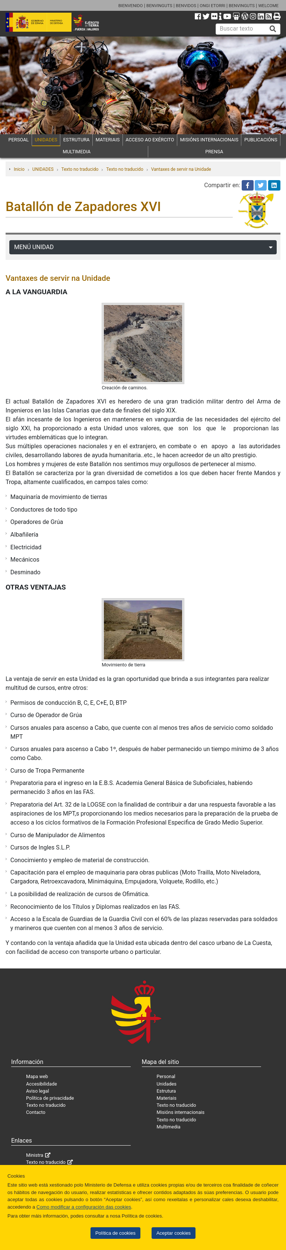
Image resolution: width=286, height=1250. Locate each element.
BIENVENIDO (130, 5)
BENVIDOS (186, 5)
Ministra (34, 1155)
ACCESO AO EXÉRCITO (149, 139)
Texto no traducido (79, 169)
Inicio (19, 169)
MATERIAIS (108, 139)
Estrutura (166, 1091)
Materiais (167, 1098)
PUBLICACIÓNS (260, 139)
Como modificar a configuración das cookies (83, 1207)
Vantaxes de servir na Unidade (181, 169)
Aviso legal (37, 1091)
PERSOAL (18, 139)
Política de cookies (115, 1233)
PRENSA (214, 151)
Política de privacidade (50, 1098)
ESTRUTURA (76, 139)
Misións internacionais (181, 1112)
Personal (166, 1076)
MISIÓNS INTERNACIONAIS (209, 139)
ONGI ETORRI (212, 5)
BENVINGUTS (159, 5)
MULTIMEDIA (77, 151)
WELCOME (268, 5)
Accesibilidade (41, 1084)
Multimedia (169, 1127)
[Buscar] (273, 29)
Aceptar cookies (173, 1233)
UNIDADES (46, 139)
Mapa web (37, 1076)
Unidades (167, 1084)
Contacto (35, 1112)
